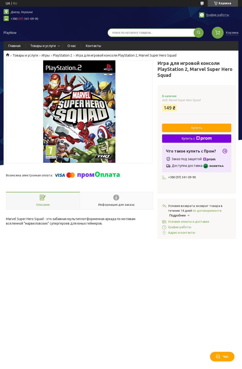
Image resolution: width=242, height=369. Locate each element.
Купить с (197, 138)
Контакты (93, 45)
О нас (71, 45)
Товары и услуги (43, 45)
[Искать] (199, 33)
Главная (14, 45)
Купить (196, 128)
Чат (222, 356)
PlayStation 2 (62, 55)
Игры (46, 55)
